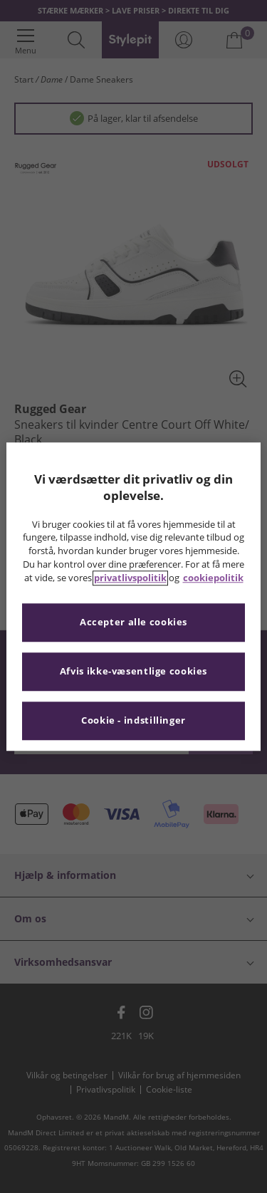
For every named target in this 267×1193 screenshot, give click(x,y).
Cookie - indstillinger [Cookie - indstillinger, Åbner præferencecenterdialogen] (133, 720)
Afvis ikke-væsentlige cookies (133, 671)
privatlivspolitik (130, 578)
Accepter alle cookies (133, 622)
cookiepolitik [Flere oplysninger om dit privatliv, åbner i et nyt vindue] (213, 578)
